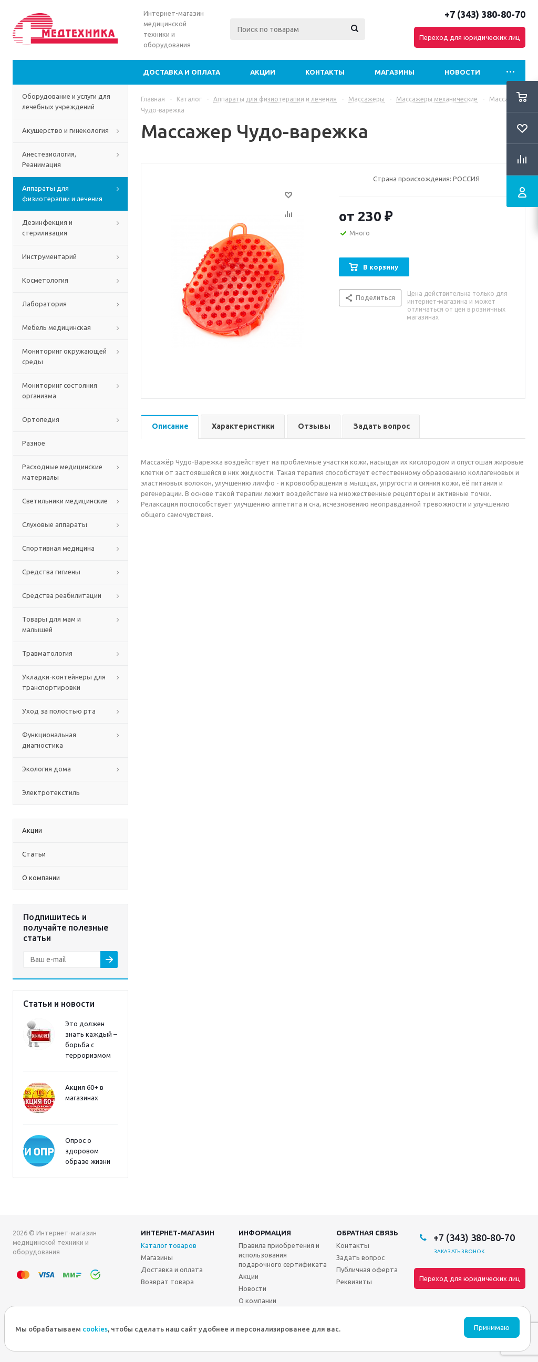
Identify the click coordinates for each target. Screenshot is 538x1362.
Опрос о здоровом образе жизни (87, 1151)
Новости (462, 72)
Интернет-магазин (177, 1232)
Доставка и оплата (181, 72)
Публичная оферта (367, 1269)
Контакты (325, 72)
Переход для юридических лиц (469, 37)
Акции (262, 72)
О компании (257, 1300)
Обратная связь (367, 1232)
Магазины (395, 72)
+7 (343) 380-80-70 (484, 14)
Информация (265, 1232)
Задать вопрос (360, 1257)
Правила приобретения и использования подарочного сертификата (283, 1255)
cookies (95, 1329)
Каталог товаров (168, 1245)
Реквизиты (354, 1281)
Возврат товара (167, 1281)
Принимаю (492, 1328)
